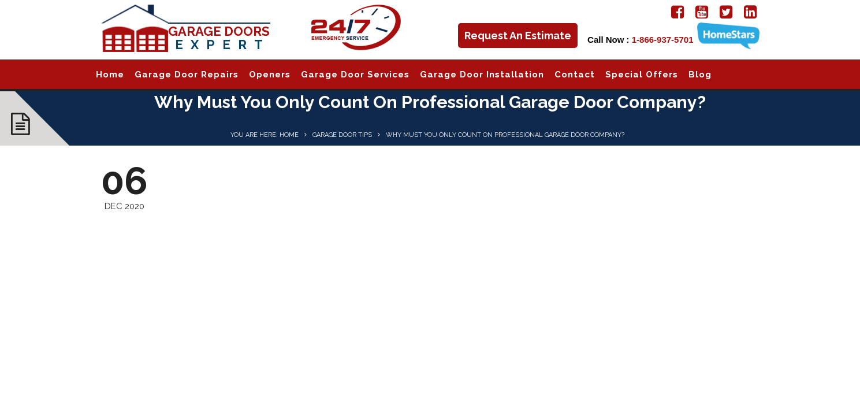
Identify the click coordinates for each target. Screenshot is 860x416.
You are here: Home (264, 135)
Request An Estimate (517, 35)
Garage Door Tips (342, 135)
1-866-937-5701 (663, 39)
